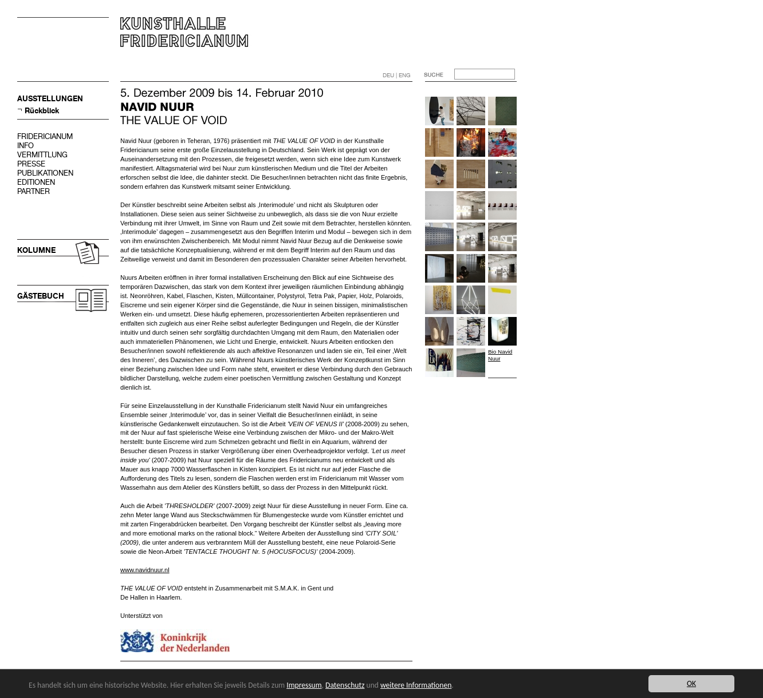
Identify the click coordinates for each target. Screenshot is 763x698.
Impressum (303, 685)
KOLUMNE (36, 250)
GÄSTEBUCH (40, 296)
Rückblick (42, 110)
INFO (25, 145)
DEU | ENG (397, 75)
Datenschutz (344, 685)
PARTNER (33, 191)
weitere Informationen (415, 685)
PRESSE (31, 164)
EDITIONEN (36, 182)
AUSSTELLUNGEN (50, 98)
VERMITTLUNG (42, 154)
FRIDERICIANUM (45, 136)
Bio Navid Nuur (500, 355)
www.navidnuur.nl (145, 569)
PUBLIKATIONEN (45, 173)
